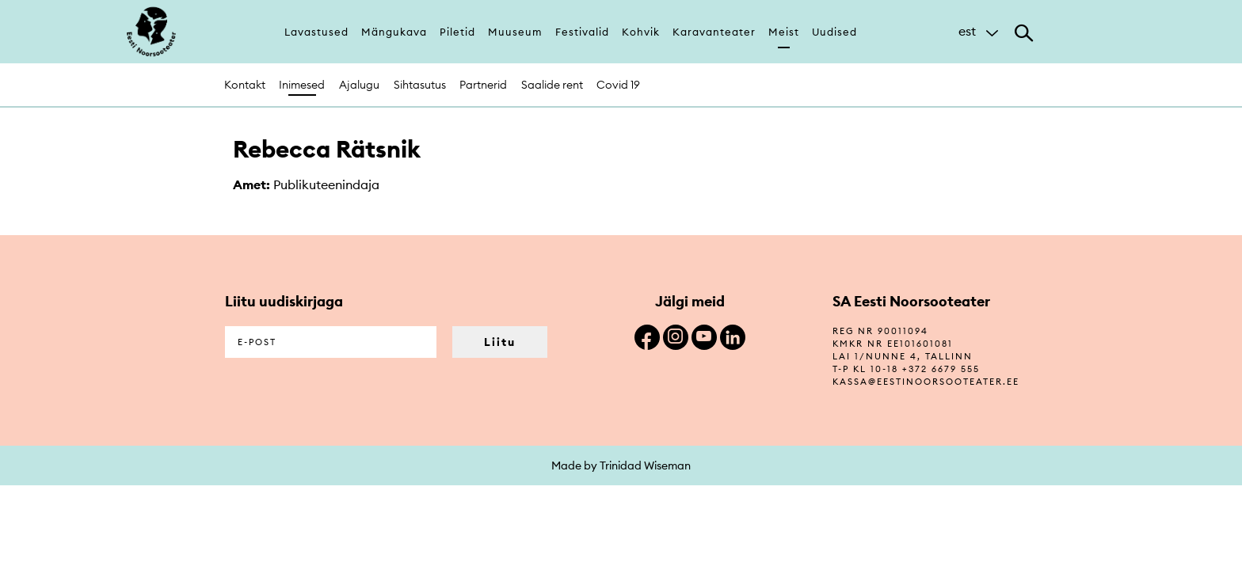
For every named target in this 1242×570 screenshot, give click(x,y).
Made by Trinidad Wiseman (621, 465)
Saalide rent (552, 85)
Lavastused (316, 31)
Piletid (457, 31)
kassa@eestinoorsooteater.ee (925, 381)
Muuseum (515, 31)
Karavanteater (714, 31)
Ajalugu (359, 85)
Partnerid (483, 85)
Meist (783, 31)
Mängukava (394, 31)
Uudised (834, 31)
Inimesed (302, 85)
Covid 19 (618, 85)
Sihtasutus (420, 85)
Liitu (500, 342)
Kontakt (244, 85)
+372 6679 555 (941, 368)
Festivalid (582, 31)
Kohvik (641, 31)
